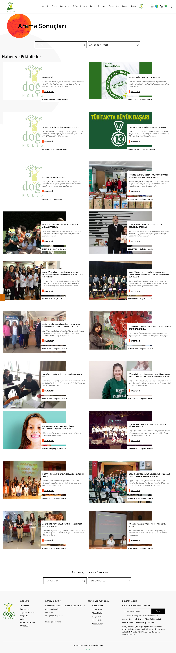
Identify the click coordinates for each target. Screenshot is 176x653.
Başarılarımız (65, 6)
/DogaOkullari (97, 606)
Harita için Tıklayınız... (53, 622)
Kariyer (125, 6)
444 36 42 (49, 612)
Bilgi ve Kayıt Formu (27, 622)
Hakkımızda (44, 6)
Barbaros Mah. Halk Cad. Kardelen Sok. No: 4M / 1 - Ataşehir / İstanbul (65, 607)
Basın (92, 6)
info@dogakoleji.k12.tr (54, 616)
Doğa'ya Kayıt (114, 6)
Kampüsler (102, 6)
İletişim (133, 6)
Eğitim (54, 6)
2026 (88, 649)
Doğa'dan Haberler (80, 6)
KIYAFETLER (24, 626)
